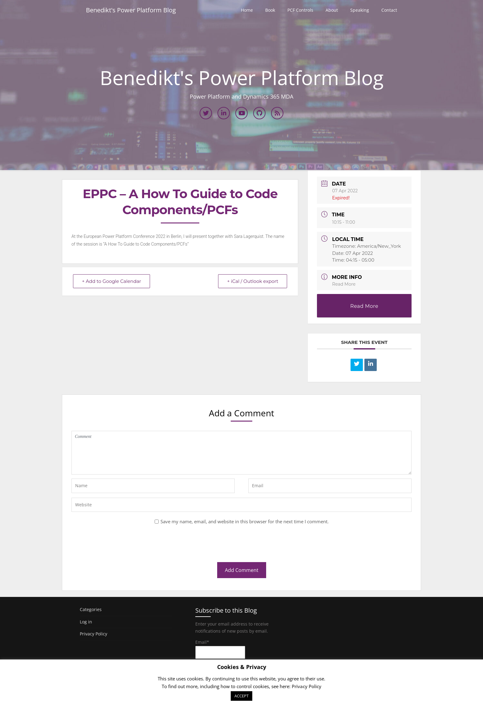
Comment (241, 453)
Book (270, 10)
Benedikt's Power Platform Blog (131, 10)
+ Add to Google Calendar (111, 281)
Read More (343, 284)
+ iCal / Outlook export (252, 281)
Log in (86, 622)
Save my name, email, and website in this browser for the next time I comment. (244, 521)
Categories (91, 609)
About (332, 10)
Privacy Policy (93, 634)
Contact (389, 10)
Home (247, 10)
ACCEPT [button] (241, 696)
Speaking (359, 10)
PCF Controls (300, 10)
